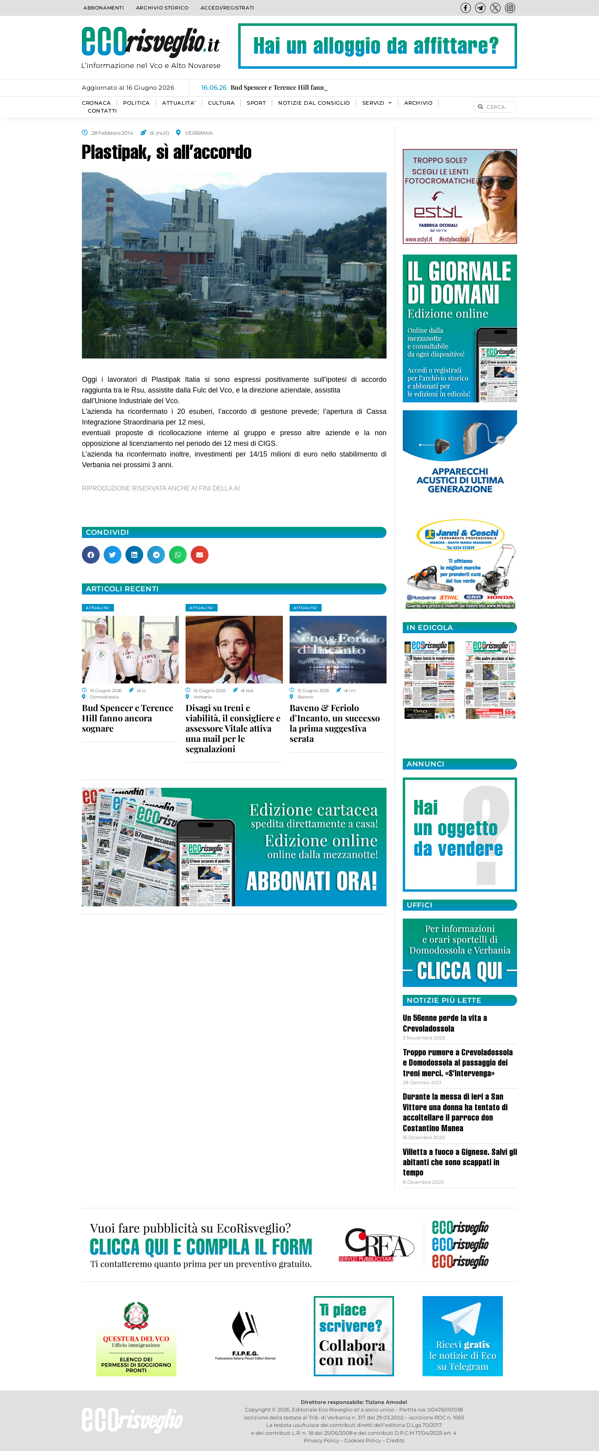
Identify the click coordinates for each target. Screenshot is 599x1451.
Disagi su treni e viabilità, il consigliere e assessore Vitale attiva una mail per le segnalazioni (233, 728)
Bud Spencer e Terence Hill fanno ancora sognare (127, 718)
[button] (91, 555)
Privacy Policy (321, 1440)
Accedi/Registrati (227, 8)
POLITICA (136, 103)
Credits (395, 1440)
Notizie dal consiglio (314, 103)
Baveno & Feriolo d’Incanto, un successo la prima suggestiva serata (335, 723)
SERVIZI (377, 103)
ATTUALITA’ (179, 103)
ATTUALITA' (98, 608)
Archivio (418, 103)
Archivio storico (162, 8)
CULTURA (221, 103)
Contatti (102, 111)
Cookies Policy (362, 1440)
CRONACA (96, 103)
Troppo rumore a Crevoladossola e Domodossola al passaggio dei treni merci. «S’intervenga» (458, 1064)
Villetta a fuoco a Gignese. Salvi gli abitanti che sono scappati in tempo (460, 1163)
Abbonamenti (103, 8)
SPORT (256, 103)
